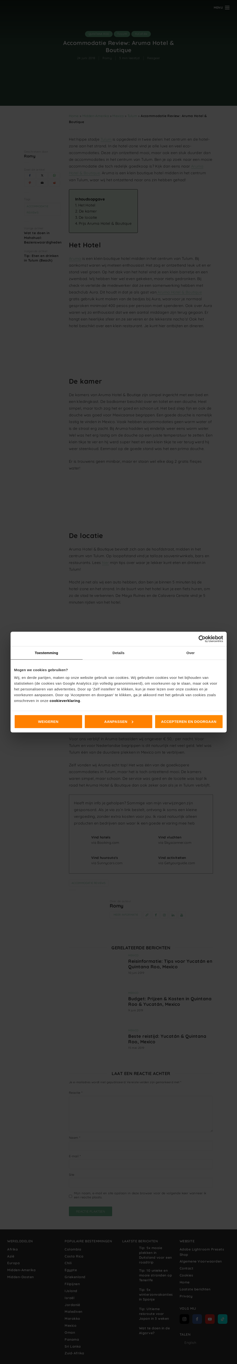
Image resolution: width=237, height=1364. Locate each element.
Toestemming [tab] (46, 653)
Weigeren (48, 721)
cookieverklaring (64, 700)
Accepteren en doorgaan (188, 721)
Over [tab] (190, 653)
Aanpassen (118, 721)
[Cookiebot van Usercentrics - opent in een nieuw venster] (202, 639)
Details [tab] (119, 653)
